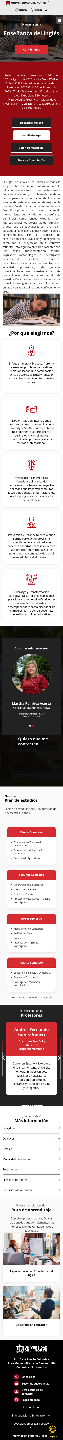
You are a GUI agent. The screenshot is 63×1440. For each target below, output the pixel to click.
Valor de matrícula (31, 148)
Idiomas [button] (21, 9)
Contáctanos (31, 49)
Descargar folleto (31, 123)
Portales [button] (36, 9)
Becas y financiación (31, 160)
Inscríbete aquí (31, 135)
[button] (46, 10)
